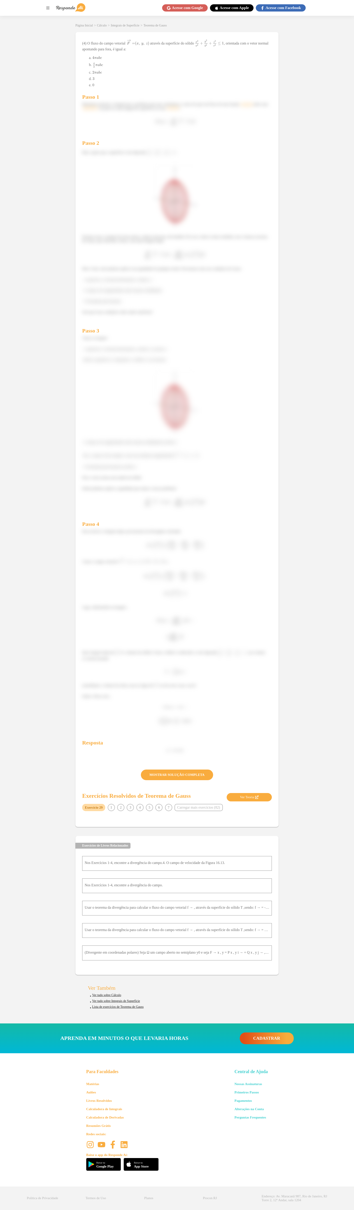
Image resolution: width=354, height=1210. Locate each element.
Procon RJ (210, 1198)
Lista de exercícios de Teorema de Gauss (118, 1007)
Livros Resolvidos (99, 1100)
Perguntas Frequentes (250, 1117)
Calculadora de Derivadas (105, 1117)
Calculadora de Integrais (104, 1109)
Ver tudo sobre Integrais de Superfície (116, 1001)
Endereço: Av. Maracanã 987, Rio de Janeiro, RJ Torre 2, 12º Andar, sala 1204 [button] (294, 1198)
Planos (148, 1198)
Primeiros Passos (246, 1092)
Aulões (91, 1092)
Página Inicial (84, 25)
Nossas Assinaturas (248, 1084)
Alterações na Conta (249, 1109)
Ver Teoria (249, 797)
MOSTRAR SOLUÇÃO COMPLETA (177, 775)
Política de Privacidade (42, 1198)
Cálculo (102, 25)
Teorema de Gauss (155, 25)
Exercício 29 (93, 807)
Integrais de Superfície (125, 25)
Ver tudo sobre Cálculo (106, 995)
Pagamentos (243, 1100)
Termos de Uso (96, 1198)
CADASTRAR (266, 1038)
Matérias (92, 1084)
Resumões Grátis (98, 1126)
